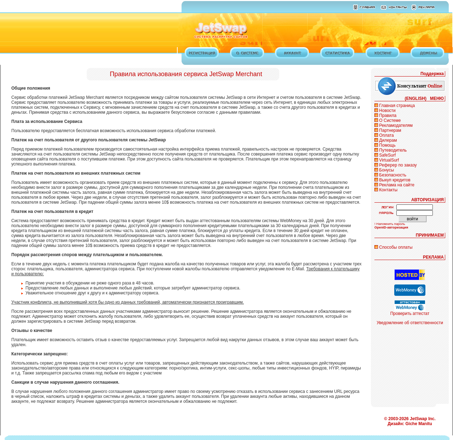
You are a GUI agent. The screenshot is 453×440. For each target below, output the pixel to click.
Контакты (388, 189)
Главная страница (397, 105)
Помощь (387, 145)
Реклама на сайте (396, 184)
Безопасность (392, 175)
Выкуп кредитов (394, 179)
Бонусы (386, 170)
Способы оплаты (395, 247)
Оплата (386, 135)
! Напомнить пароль (389, 224)
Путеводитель (393, 150)
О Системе (390, 120)
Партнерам (390, 130)
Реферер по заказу (398, 165)
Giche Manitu (419, 423)
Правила (387, 115)
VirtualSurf (389, 160)
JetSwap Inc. (423, 418)
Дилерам (388, 140)
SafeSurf (387, 155)
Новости (387, 110)
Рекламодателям (396, 125)
